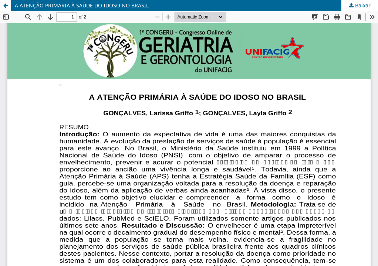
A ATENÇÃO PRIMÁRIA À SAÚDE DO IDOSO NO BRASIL (82, 5)
